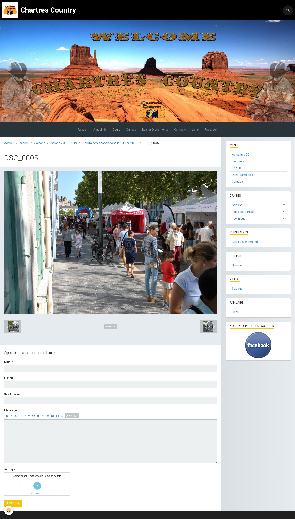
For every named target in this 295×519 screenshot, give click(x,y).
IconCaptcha (36, 494)
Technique (238, 218)
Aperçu (72, 415)
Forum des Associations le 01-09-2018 (110, 143)
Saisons (39, 143)
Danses (131, 129)
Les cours (238, 161)
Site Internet (12, 394)
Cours (116, 129)
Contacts (180, 129)
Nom (7, 361)
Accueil (82, 129)
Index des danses (243, 211)
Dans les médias (242, 174)
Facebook (211, 129)
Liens (195, 129)
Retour (110, 326)
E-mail (8, 378)
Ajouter (12, 503)
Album (24, 143)
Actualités (100, 129)
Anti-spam (11, 469)
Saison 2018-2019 (64, 143)
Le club (236, 168)
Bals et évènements (155, 129)
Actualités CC (240, 154)
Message (10, 410)
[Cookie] (8, 510)
